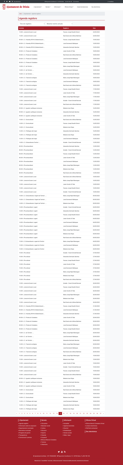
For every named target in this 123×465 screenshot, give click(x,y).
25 (94, 413)
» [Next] (103, 413)
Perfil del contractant (91, 428)
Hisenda (43, 435)
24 (90, 413)
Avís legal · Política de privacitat (55, 460)
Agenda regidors (23, 423)
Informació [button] (57, 7)
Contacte (76, 1)
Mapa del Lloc (37, 460)
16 (63, 413)
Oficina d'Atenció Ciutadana (48, 440)
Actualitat (66, 423)
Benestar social (45, 426)
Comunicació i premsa (25, 437)
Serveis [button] (48, 7)
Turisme (43, 442)
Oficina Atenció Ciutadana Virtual (94, 423)
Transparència (22, 435)
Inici (20, 13)
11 (47, 413)
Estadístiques (67, 430)
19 (73, 413)
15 (60, 413)
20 (77, 413)
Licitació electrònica (91, 426)
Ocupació (43, 437)
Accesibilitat (44, 460)
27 (100, 413)
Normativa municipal (24, 430)
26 (97, 413)
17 (67, 413)
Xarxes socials (67, 433)
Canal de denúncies (82, 7)
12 (50, 413)
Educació (43, 430)
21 (80, 413)
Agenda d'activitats (68, 426)
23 (87, 413)
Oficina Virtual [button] (68, 7)
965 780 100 (69, 1)
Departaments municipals (26, 428)
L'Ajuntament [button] (37, 7)
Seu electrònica (96, 7)
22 (83, 413)
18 (70, 413)
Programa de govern (24, 433)
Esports (43, 433)
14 (57, 413)
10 (43, 413)
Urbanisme (43, 444)
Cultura (42, 428)
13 (53, 413)
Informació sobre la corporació (27, 426)
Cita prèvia (43, 423)
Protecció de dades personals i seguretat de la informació (75, 460)
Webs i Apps (67, 435)
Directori (65, 428)
